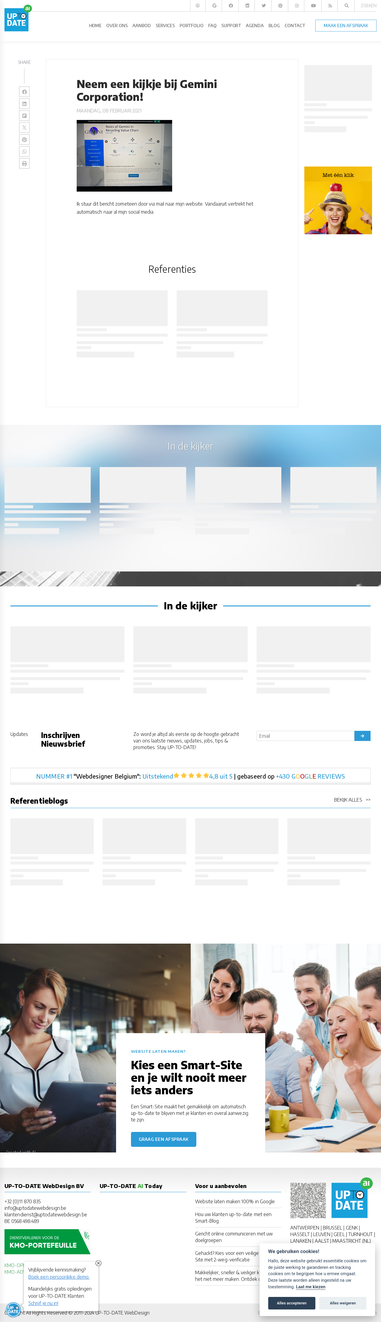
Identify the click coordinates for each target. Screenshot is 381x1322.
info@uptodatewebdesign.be (35, 1208)
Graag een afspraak (164, 1139)
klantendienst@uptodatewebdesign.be (45, 1215)
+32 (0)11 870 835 (22, 1201)
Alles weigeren (343, 1303)
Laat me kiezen (311, 1286)
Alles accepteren (291, 1303)
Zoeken (369, 5)
